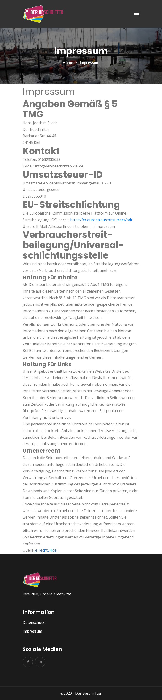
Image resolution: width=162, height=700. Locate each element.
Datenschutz (33, 622)
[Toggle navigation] (136, 13)
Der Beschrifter (88, 693)
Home (68, 62)
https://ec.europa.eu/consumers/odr (101, 219)
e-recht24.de (46, 550)
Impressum (32, 631)
